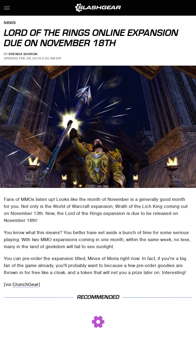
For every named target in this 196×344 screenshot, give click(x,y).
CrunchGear (25, 284)
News (10, 23)
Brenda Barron (23, 54)
